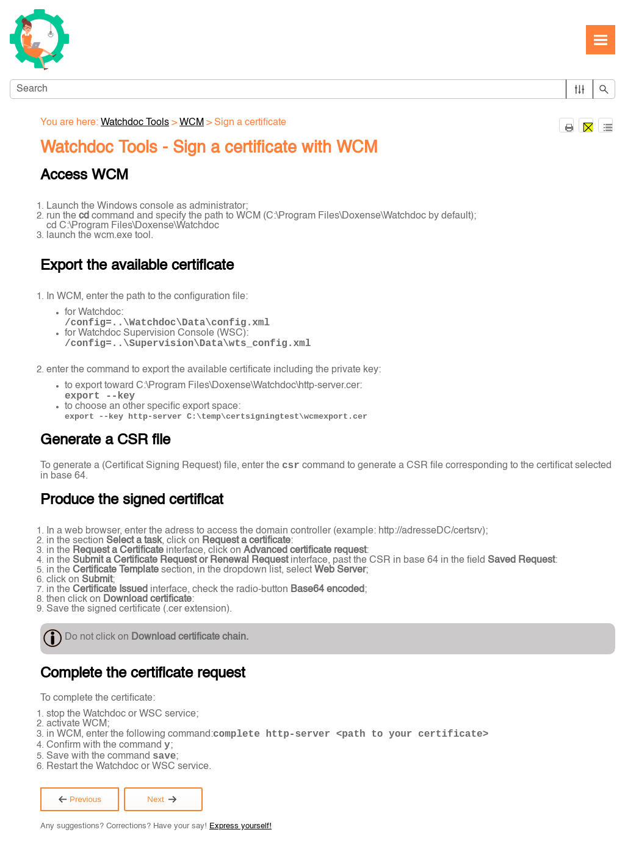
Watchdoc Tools (135, 123)
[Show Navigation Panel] (600, 39)
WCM (191, 123)
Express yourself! (240, 826)
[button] (579, 89)
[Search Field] (312, 89)
